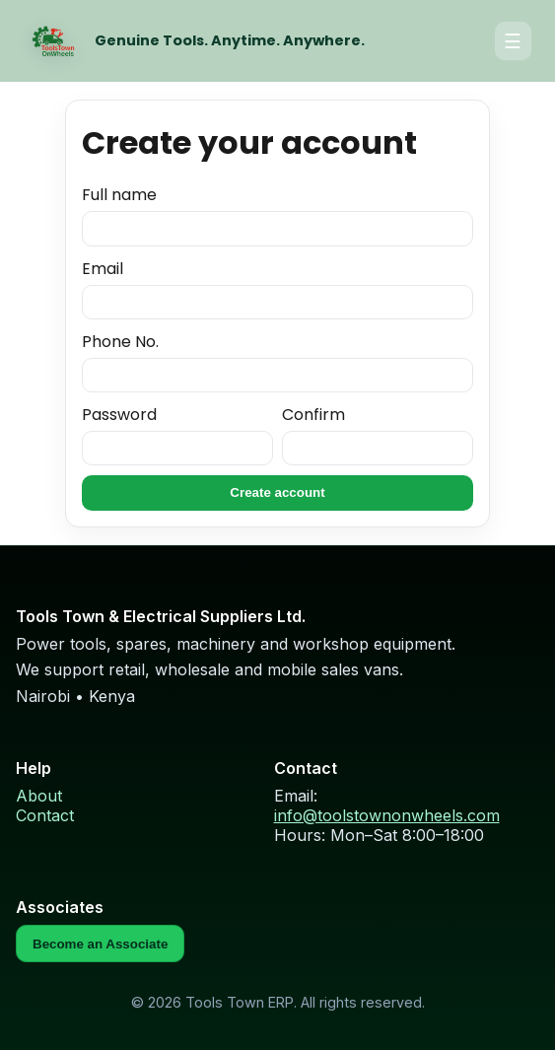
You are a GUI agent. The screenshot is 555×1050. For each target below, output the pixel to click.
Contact (45, 815)
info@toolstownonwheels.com (387, 815)
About (39, 795)
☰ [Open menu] (512, 41)
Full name (277, 214)
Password (177, 434)
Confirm (377, 434)
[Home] (53, 41)
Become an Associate (100, 944)
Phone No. (277, 361)
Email (277, 288)
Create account (277, 492)
